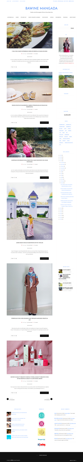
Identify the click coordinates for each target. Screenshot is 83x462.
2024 (61, 157)
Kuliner (70, 136)
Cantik (65, 128)
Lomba (60, 138)
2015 (61, 219)
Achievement (15, 1)
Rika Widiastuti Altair (58, 418)
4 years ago (24, 53)
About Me (9, 1)
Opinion (52, 17)
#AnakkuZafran (61, 126)
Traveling (65, 17)
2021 (61, 208)
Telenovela (61, 142)
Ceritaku (69, 128)
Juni (61, 173)
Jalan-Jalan (61, 134)
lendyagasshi (56, 428)
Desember (62, 162)
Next (48, 236)
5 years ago (24, 245)
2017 (61, 215)
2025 (61, 155)
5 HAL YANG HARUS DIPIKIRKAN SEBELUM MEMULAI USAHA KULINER (29, 51)
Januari (62, 182)
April (61, 177)
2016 (61, 217)
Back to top (73, 460)
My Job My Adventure (66, 138)
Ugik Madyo (56, 433)
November (62, 164)
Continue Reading (44, 122)
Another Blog (10, 17)
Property (64, 140)
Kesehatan (61, 136)
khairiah (56, 438)
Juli (61, 171)
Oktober (62, 166)
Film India (69, 130)
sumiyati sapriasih (58, 423)
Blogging (60, 128)
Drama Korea (61, 130)
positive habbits (67, 413)
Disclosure (22, 1)
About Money (73, 17)
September (63, 168)
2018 (61, 213)
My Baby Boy (23, 17)
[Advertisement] (66, 243)
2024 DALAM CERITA (67, 283)
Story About (45, 17)
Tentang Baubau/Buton (69, 142)
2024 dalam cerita (73, 423)
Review (68, 140)
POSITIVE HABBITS (67, 269)
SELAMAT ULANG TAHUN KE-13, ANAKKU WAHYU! (68, 288)
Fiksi (66, 130)
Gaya (60, 132)
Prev (45, 236)
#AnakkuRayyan (61, 124)
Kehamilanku (67, 134)
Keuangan (66, 136)
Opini (60, 140)
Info (67, 132)
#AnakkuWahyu (68, 124)
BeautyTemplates (17, 460)
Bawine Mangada (41, 8)
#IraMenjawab (68, 126)
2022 (61, 160)
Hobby (17, 17)
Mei (61, 175)
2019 (61, 211)
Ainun (55, 413)
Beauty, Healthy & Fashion (34, 17)
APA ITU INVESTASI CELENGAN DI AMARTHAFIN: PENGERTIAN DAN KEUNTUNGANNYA (64, 276)
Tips (60, 144)
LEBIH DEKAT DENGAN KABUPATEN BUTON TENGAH (29, 242)
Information (58, 17)
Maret (62, 179)
